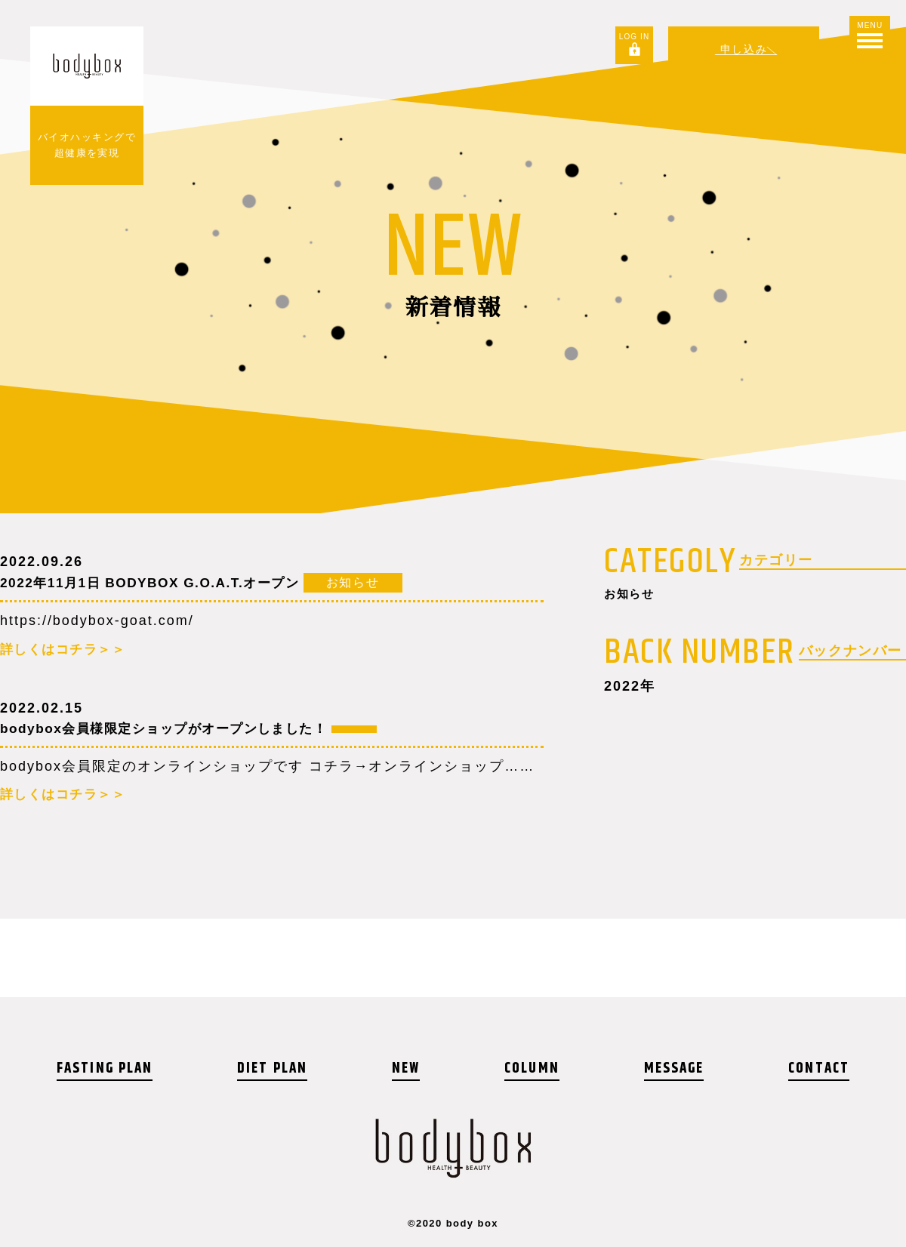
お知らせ (634, 595)
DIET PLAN (275, 1068)
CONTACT (817, 1068)
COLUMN (531, 1068)
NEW (407, 1068)
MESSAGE (672, 1068)
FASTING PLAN (107, 1068)
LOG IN (631, 37)
